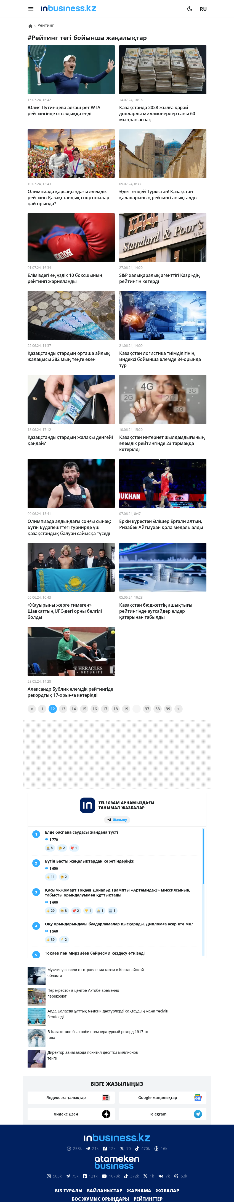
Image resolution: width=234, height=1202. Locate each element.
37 (147, 708)
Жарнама (139, 1191)
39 (168, 708)
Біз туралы (69, 1191)
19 (126, 708)
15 (84, 708)
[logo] (110, 8)
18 (115, 708)
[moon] (189, 8)
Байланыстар (104, 1191)
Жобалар (167, 1191)
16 (94, 708)
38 (157, 708)
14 (73, 708)
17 (105, 708)
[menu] (31, 8)
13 (63, 708)
